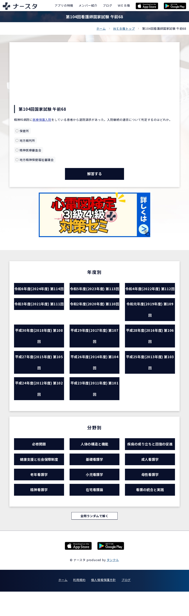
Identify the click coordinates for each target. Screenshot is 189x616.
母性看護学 (150, 497)
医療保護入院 (42, 119)
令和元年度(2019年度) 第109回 (150, 324)
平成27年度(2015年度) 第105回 (38, 380)
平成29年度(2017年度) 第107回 (94, 352)
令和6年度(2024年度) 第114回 (39, 296)
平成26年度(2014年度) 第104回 (94, 380)
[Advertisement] (94, 77)
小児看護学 (94, 497)
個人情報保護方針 (103, 604)
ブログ (126, 604)
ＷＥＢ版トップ (124, 28)
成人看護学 (150, 481)
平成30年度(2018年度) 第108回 (38, 352)
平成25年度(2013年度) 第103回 (149, 380)
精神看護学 (39, 513)
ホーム (101, 28)
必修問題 (39, 465)
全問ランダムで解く (94, 540)
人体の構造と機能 (94, 465)
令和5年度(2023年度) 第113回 (94, 296)
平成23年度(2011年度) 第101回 (94, 408)
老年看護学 (39, 497)
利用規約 (79, 604)
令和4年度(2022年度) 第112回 (149, 296)
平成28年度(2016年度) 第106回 (149, 352)
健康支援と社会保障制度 (39, 481)
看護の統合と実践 (149, 513)
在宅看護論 (94, 513)
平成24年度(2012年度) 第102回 (38, 408)
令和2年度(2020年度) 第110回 (94, 324)
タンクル (113, 584)
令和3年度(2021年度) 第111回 (39, 324)
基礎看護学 (94, 481)
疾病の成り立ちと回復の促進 (150, 465)
